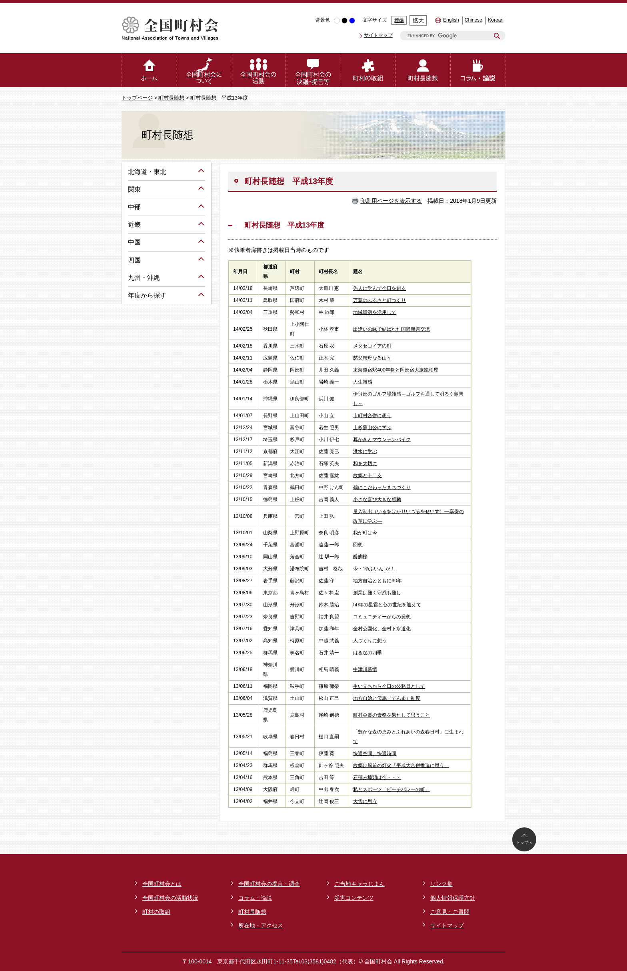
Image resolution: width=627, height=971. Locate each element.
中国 (134, 242)
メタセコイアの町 (372, 346)
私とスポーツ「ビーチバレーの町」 (391, 789)
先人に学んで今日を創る (379, 288)
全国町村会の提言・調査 (269, 884)
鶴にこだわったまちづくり (382, 487)
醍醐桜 (360, 556)
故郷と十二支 (367, 475)
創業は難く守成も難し (377, 592)
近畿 (134, 224)
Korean (495, 20)
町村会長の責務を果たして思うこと (391, 715)
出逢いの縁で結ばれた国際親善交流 (391, 329)
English (451, 20)
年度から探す (147, 295)
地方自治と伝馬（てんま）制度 (386, 698)
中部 (134, 207)
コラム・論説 (255, 898)
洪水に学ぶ (365, 451)
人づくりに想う (370, 640)
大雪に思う (365, 801)
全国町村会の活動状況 (170, 898)
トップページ (137, 98)
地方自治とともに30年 (377, 580)
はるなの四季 (367, 652)
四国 (134, 260)
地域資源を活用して (374, 312)
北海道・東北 (147, 171)
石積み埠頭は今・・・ (377, 777)
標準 (399, 20)
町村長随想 (171, 98)
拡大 (418, 20)
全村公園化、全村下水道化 (382, 628)
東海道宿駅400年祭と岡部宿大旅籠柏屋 (395, 370)
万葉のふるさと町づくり (379, 300)
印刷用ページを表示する (391, 201)
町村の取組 (156, 912)
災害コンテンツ (353, 898)
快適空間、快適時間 (374, 753)
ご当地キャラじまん (359, 884)
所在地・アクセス (260, 925)
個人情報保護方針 (452, 898)
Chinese (473, 20)
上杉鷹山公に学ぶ (372, 427)
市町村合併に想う (372, 415)
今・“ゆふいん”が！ (374, 568)
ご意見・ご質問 (449, 912)
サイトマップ (378, 35)
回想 (358, 544)
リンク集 (441, 884)
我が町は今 (365, 532)
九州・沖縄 (144, 277)
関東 (134, 189)
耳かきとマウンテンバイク (382, 439)
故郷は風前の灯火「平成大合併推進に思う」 (401, 765)
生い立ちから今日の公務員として (389, 686)
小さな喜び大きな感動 (377, 499)
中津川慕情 (365, 669)
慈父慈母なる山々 (372, 358)
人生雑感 (362, 382)
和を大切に (365, 463)
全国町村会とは (162, 884)
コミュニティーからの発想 (382, 616)
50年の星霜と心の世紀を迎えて (387, 604)
